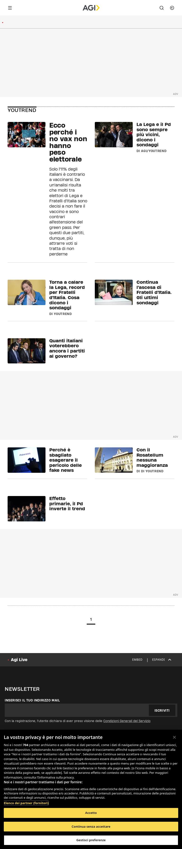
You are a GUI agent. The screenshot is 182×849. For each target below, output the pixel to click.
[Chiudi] (174, 737)
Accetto (91, 813)
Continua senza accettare (91, 826)
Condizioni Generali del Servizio (126, 721)
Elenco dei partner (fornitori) (26, 803)
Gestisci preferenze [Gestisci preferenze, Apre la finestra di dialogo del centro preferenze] (91, 840)
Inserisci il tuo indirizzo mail (32, 700)
